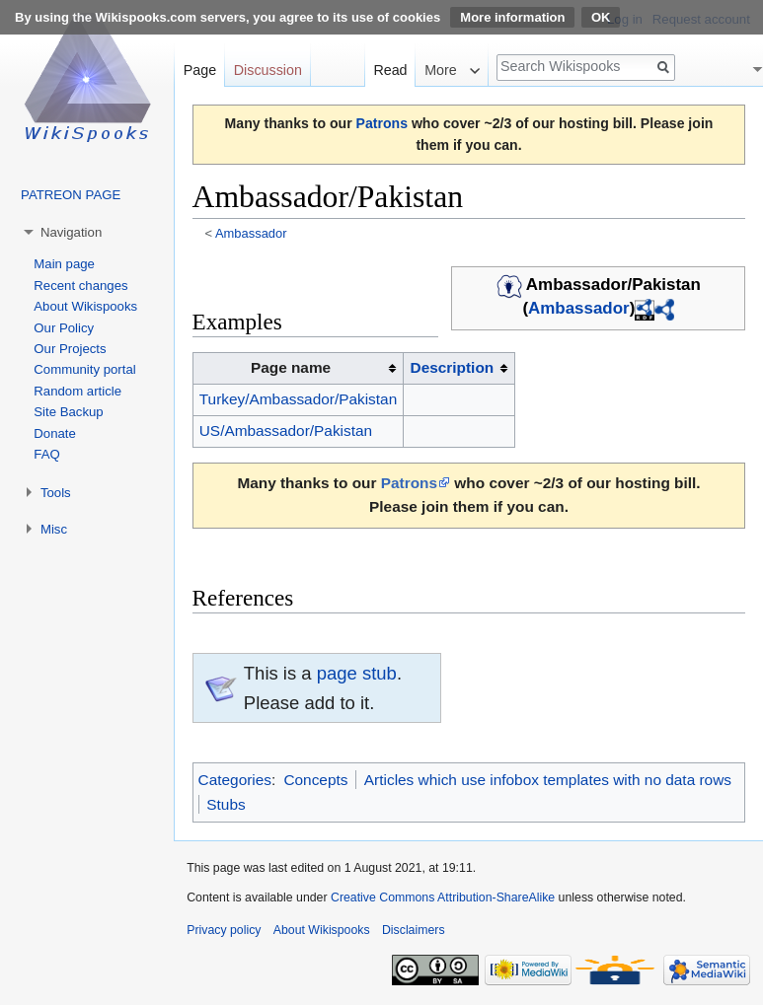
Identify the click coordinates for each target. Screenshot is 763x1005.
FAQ (46, 454)
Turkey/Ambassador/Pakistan (298, 399)
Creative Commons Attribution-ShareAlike (443, 897)
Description (453, 367)
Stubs (225, 804)
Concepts (315, 779)
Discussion (268, 70)
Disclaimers (413, 930)
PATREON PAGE (70, 194)
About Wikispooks (85, 306)
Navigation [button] (71, 232)
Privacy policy (224, 930)
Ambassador (251, 233)
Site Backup (68, 411)
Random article (77, 391)
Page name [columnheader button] (291, 367)
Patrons (382, 123)
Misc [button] (53, 529)
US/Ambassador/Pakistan (285, 430)
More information (512, 17)
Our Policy (64, 328)
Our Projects (70, 348)
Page (200, 70)
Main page (64, 263)
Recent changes (80, 285)
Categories (234, 779)
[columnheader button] (459, 369)
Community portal (84, 369)
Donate (55, 433)
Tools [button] (55, 492)
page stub (357, 673)
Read (390, 70)
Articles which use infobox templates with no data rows (547, 779)
